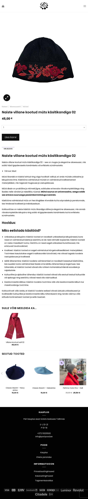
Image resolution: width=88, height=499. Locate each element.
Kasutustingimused (44, 476)
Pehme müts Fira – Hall (73, 388)
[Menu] (84, 6)
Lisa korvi (10, 137)
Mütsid (25, 107)
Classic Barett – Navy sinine (15, 389)
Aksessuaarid (15, 107)
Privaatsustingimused (44, 471)
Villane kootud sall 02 (15, 342)
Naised (4, 107)
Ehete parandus (44, 457)
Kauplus (44, 452)
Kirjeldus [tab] (8, 149)
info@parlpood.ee (44, 436)
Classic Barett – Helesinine (43, 388)
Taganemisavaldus (44, 480)
